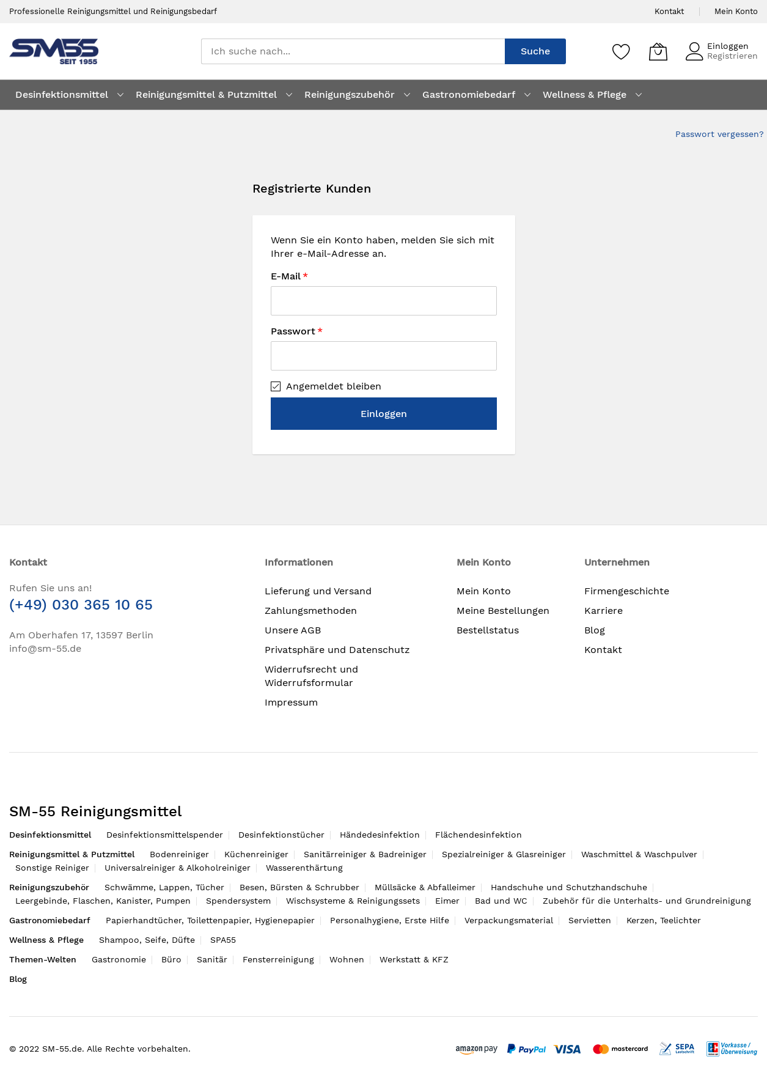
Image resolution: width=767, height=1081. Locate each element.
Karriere (603, 610)
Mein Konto (736, 11)
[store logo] (53, 51)
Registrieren (732, 56)
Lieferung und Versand (318, 591)
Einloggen (728, 46)
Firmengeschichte (626, 591)
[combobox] (353, 51)
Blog (594, 630)
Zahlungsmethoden (311, 610)
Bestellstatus (488, 630)
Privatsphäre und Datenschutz (337, 649)
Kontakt (669, 11)
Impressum (291, 702)
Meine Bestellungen (503, 610)
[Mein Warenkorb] (658, 51)
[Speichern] (621, 51)
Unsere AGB (293, 630)
